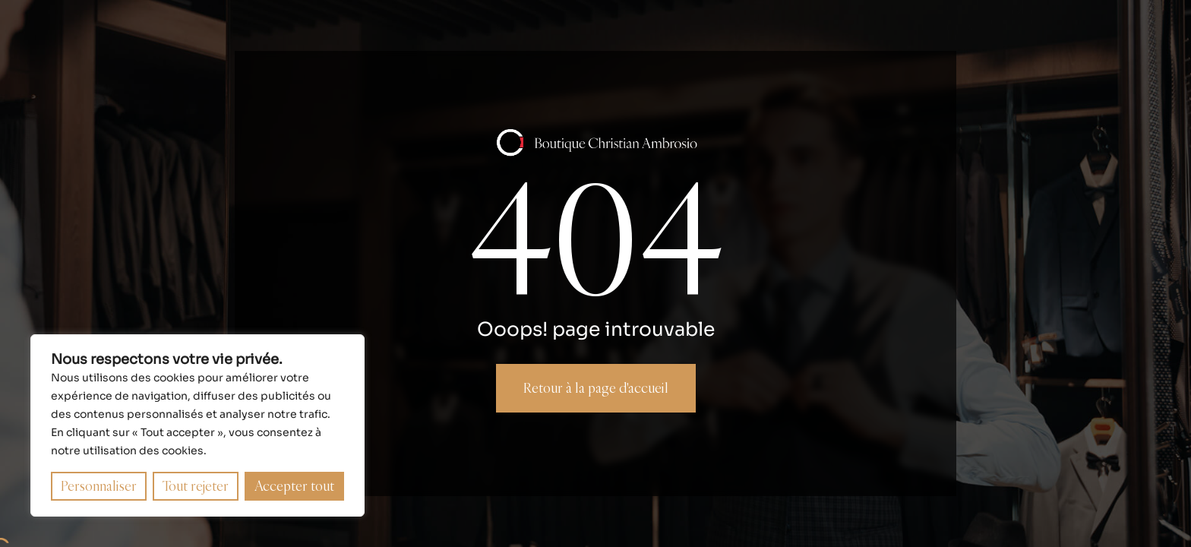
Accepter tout (294, 486)
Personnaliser (99, 486)
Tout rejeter (196, 486)
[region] (197, 425)
